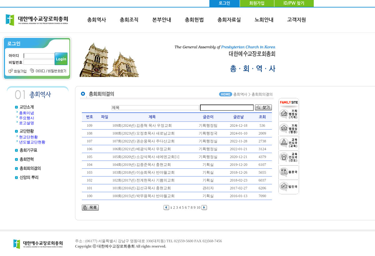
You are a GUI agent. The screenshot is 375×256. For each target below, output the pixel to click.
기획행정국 (208, 133)
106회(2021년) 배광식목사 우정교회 (141, 149)
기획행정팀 (208, 125)
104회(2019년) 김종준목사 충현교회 (141, 164)
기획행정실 (208, 141)
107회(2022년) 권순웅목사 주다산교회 (143, 141)
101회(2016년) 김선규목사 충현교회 (141, 188)
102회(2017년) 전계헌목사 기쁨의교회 (143, 180)
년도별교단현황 (32, 142)
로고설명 (26, 123)
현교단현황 (28, 137)
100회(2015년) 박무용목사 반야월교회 (143, 196)
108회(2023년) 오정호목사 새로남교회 (143, 133)
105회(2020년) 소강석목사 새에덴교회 (143, 157)
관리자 (208, 188)
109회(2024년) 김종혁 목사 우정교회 (142, 125)
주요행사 (26, 118)
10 (198, 207)
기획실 (208, 164)
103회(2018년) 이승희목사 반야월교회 (143, 172)
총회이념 (26, 113)
